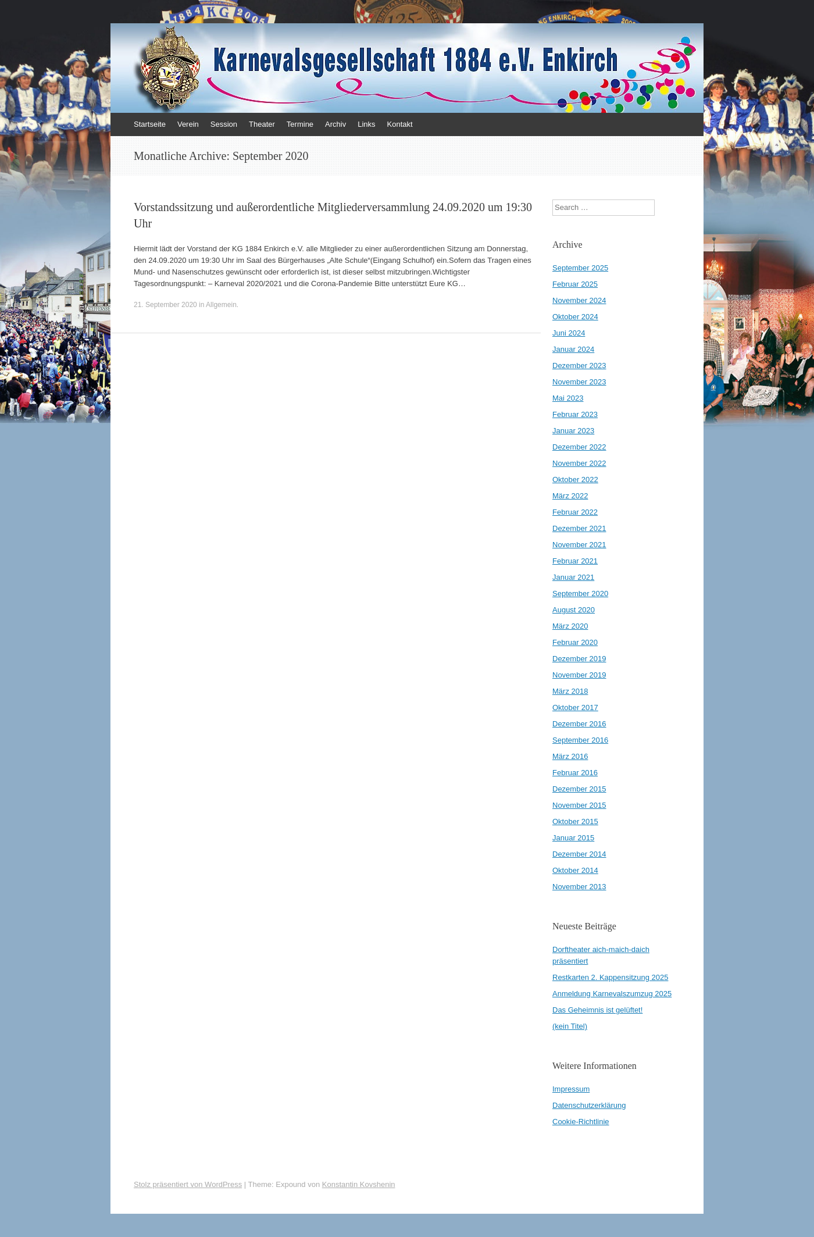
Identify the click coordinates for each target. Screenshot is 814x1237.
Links (366, 124)
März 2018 (570, 691)
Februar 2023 (575, 414)
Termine (300, 124)
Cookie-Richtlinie (580, 1121)
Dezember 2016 (579, 723)
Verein (188, 124)
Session (223, 124)
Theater (262, 124)
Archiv (335, 124)
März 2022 (570, 495)
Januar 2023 (573, 430)
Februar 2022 (575, 512)
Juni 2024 (568, 333)
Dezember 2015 (579, 789)
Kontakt (400, 124)
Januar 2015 (573, 837)
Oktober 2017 (575, 707)
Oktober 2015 (575, 821)
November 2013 (579, 886)
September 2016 (580, 740)
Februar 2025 (575, 284)
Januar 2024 (573, 349)
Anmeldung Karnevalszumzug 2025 (612, 993)
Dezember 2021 (579, 528)
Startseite (150, 124)
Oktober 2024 (575, 316)
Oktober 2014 (575, 870)
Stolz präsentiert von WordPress (188, 1184)
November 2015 (579, 805)
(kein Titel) (569, 1026)
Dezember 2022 (579, 447)
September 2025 (580, 267)
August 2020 (573, 609)
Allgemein (221, 305)
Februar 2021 (575, 561)
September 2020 (580, 593)
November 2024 (579, 300)
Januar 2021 (573, 577)
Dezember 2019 (579, 658)
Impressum (571, 1089)
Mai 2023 (567, 398)
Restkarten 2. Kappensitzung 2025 (610, 977)
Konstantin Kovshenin (358, 1184)
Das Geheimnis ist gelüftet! (597, 1010)
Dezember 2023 (579, 365)
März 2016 (570, 756)
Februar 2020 (575, 642)
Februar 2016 (575, 772)
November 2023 (579, 381)
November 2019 (579, 675)
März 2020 (570, 626)
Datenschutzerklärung (589, 1105)
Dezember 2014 (579, 854)
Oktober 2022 (575, 479)
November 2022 (579, 463)
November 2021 (579, 544)
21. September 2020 (165, 305)
